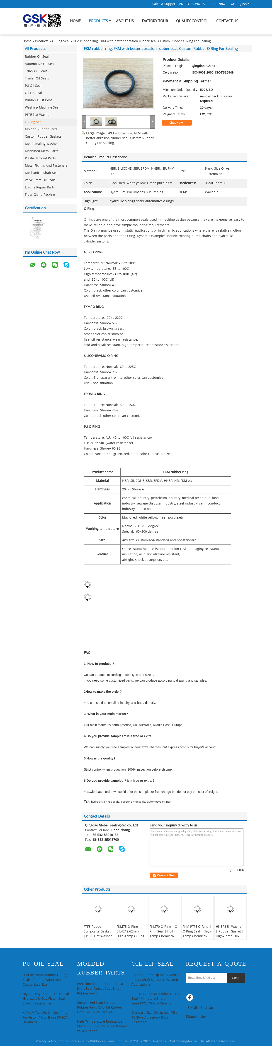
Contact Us (227, 21)
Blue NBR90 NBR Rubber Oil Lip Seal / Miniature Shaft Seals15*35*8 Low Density (155, 998)
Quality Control (192, 21)
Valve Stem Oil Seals (40, 180)
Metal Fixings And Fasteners (46, 166)
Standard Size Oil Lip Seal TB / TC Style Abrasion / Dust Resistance (154, 1017)
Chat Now (218, 4)
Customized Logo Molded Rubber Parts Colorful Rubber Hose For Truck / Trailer (99, 1007)
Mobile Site (196, 1017)
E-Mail (192, 1008)
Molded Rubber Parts (41, 129)
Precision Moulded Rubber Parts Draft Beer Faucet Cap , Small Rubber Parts (101, 988)
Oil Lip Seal (33, 93)
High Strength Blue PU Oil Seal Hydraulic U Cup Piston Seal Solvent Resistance (46, 998)
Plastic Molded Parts (40, 158)
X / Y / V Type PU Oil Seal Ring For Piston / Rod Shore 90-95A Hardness (45, 1017)
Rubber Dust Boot (38, 100)
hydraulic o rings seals (105, 801)
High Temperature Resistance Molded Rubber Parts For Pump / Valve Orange (102, 1026)
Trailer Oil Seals (37, 78)
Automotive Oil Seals (40, 64)
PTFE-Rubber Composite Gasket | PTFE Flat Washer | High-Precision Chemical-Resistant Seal (98, 938)
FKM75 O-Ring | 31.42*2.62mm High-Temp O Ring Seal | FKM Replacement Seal (130, 936)
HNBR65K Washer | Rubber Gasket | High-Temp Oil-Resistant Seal (230, 934)
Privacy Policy (46, 1041)
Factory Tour (155, 21)
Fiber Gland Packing (40, 195)
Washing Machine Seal (42, 107)
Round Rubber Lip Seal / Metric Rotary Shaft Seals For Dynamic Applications (155, 980)
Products (98, 21)
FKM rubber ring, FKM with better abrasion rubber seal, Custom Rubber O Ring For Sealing (120, 138)
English (242, 4)
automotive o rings (159, 801)
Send (235, 977)
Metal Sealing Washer (41, 144)
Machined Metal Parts (41, 151)
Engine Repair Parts (40, 187)
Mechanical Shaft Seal (41, 173)
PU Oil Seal (33, 86)
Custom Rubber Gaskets (43, 136)
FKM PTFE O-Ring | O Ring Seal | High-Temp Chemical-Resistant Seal (197, 934)
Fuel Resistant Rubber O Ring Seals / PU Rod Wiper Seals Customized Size (45, 980)
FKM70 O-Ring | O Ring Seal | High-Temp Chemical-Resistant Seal (163, 934)
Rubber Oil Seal (37, 57)
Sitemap (207, 1008)
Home (75, 21)
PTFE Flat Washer (38, 115)
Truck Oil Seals (36, 71)
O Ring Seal (61, 41)
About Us (125, 21)
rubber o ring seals (133, 801)
